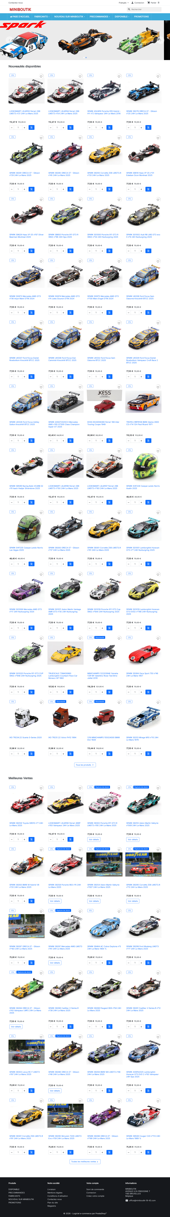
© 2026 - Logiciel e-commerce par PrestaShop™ (85, 1213)
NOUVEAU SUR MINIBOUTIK (21, 1199)
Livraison (51, 1189)
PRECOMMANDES (16, 1192)
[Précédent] (9, 40)
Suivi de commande (95, 1189)
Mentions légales (54, 1192)
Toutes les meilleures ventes (85, 1161)
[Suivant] (160, 40)
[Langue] (123, 3)
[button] (137, 3)
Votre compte (92, 1183)
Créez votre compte (95, 1196)
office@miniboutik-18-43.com (142, 1200)
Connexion (91, 1192)
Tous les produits (85, 764)
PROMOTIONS (14, 1202)
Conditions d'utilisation (57, 1196)
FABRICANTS (14, 1196)
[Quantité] (18, 127)
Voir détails (94, 839)
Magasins (51, 1206)
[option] (85, 40)
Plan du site (52, 1202)
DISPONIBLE (13, 1189)
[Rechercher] (144, 9)
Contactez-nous (15, 3)
